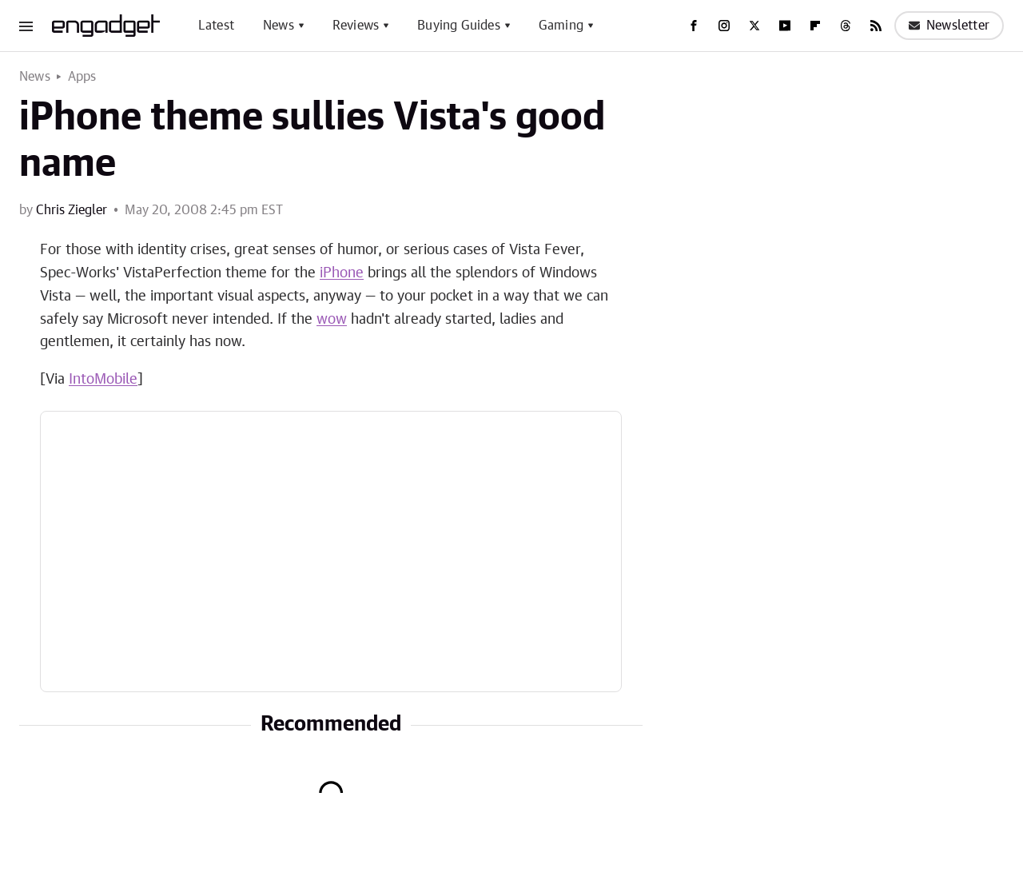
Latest (216, 25)
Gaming (561, 25)
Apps (82, 76)
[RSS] (876, 26)
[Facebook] (694, 26)
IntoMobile (103, 379)
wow (331, 320)
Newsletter (949, 25)
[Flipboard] (815, 26)
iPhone (342, 273)
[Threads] (846, 26)
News (278, 25)
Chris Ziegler (71, 210)
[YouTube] (785, 26)
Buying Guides (458, 25)
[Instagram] (724, 26)
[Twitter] (754, 26)
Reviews (355, 25)
